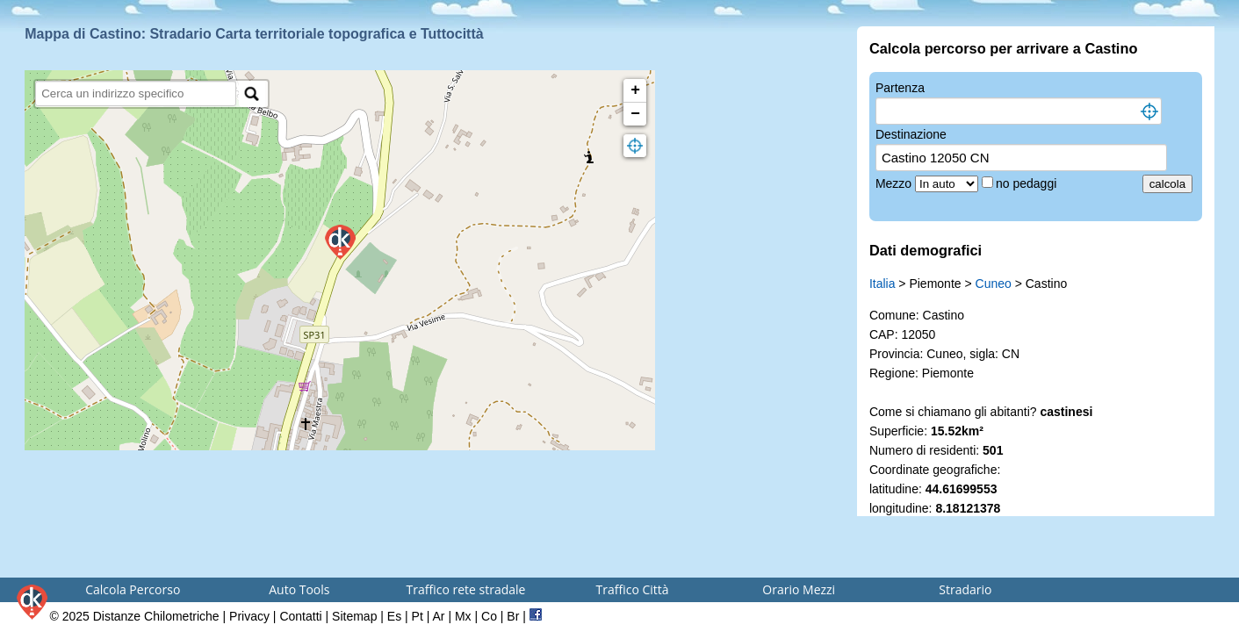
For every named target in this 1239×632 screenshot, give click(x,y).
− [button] (635, 114)
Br (513, 616)
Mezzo (895, 183)
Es (394, 616)
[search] (135, 93)
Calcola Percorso (132, 589)
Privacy (249, 616)
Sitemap (354, 616)
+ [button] (635, 90)
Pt (417, 616)
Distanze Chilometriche (156, 616)
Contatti (300, 616)
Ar (439, 616)
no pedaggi (1028, 183)
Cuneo (994, 283)
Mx (463, 616)
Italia (882, 283)
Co (489, 616)
